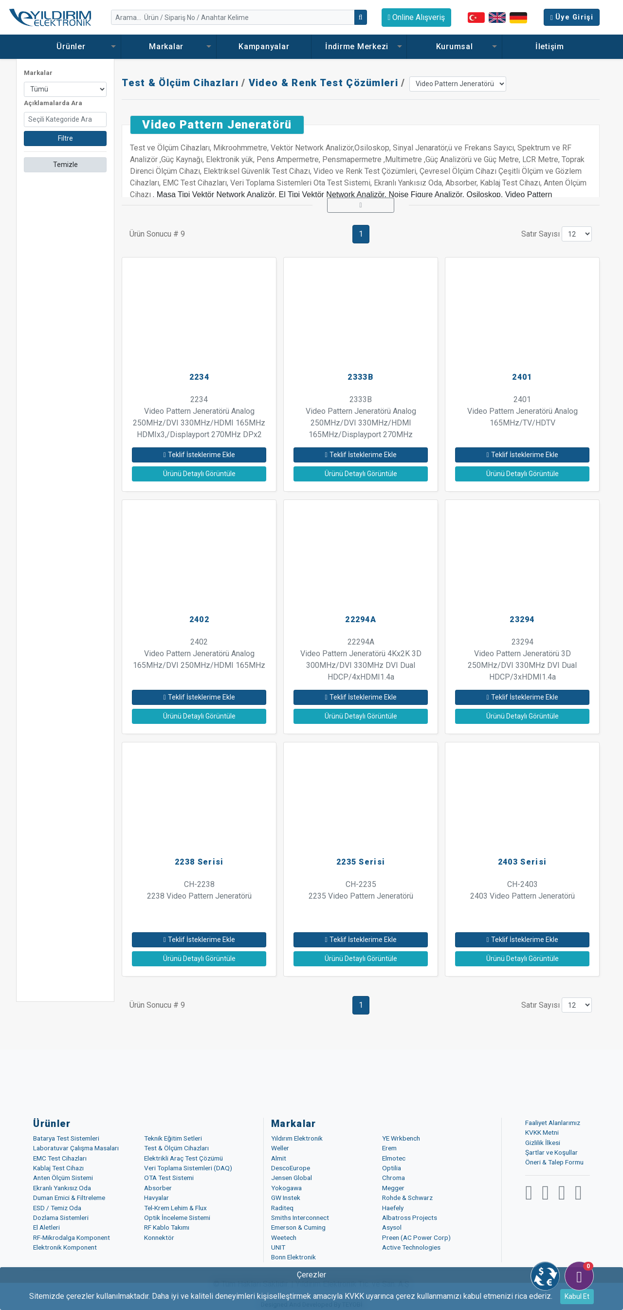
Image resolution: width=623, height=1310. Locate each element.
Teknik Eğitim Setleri (173, 1138)
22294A (360, 619)
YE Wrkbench (401, 1138)
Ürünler (73, 46)
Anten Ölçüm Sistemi (63, 1177)
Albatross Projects (409, 1217)
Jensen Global (291, 1177)
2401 (522, 377)
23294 (522, 619)
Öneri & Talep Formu (554, 1162)
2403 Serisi (522, 862)
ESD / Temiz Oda (57, 1208)
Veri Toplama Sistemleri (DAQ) (188, 1168)
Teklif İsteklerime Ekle (199, 455)
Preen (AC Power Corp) (416, 1237)
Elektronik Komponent (65, 1247)
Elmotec (393, 1158)
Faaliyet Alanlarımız (552, 1122)
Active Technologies (411, 1247)
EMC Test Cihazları (60, 1158)
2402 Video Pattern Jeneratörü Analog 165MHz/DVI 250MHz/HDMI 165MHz (199, 653)
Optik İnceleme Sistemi (177, 1217)
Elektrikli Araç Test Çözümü (183, 1158)
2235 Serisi (360, 862)
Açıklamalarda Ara (53, 103)
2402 (199, 619)
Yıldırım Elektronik (297, 1138)
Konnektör (159, 1237)
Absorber (158, 1188)
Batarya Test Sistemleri (66, 1138)
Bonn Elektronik (293, 1257)
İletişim (549, 46)
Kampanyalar (263, 46)
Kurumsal (454, 46)
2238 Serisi (199, 862)
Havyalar (156, 1197)
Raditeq (282, 1208)
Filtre (65, 138)
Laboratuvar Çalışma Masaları (76, 1148)
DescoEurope (290, 1168)
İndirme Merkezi (359, 46)
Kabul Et (577, 1296)
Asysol (392, 1227)
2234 (199, 377)
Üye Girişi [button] (571, 17)
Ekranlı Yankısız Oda (62, 1188)
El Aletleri (46, 1227)
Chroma (393, 1177)
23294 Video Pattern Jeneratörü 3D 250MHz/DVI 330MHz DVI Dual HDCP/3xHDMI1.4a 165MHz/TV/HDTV (522, 665)
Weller (280, 1148)
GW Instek (285, 1197)
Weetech (283, 1237)
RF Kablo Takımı (166, 1227)
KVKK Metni (542, 1132)
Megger (393, 1188)
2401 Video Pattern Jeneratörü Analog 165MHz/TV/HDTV (522, 411)
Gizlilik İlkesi (542, 1142)
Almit (278, 1158)
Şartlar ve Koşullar (551, 1152)
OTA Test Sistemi (169, 1177)
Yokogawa (286, 1188)
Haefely (392, 1208)
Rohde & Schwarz (407, 1197)
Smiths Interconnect (300, 1217)
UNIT (278, 1247)
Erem (389, 1148)
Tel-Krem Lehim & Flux (175, 1208)
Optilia (391, 1168)
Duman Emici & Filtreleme (69, 1197)
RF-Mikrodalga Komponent (71, 1237)
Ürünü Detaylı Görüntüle (199, 474)
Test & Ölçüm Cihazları (180, 83)
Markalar (168, 46)
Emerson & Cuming (298, 1227)
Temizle (65, 164)
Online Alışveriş (416, 17)
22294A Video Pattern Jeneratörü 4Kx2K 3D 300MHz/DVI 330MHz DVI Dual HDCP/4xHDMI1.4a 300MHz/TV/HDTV (360, 665)
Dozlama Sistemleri (61, 1217)
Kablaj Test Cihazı (58, 1168)
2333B (361, 377)
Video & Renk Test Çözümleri (323, 83)
